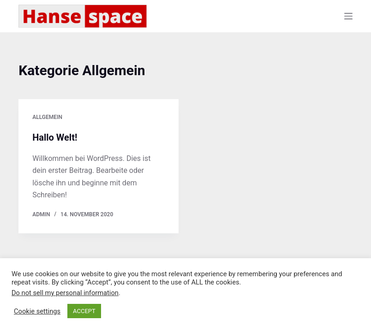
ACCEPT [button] (84, 311)
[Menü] (348, 16)
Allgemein (47, 117)
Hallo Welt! (54, 137)
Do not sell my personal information (65, 293)
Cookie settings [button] (37, 311)
